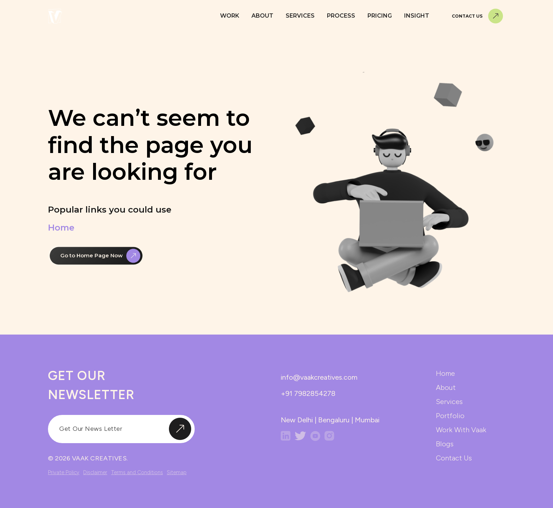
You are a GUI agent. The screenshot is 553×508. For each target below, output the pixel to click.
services (449, 401)
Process (341, 15)
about (446, 387)
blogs (445, 444)
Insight (416, 15)
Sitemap (177, 472)
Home (61, 229)
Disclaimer (95, 472)
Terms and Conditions (137, 472)
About (262, 15)
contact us (454, 458)
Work (229, 15)
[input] (121, 429)
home (445, 373)
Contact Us (477, 16)
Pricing (379, 15)
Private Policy (63, 472)
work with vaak (461, 430)
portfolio (450, 415)
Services (300, 15)
